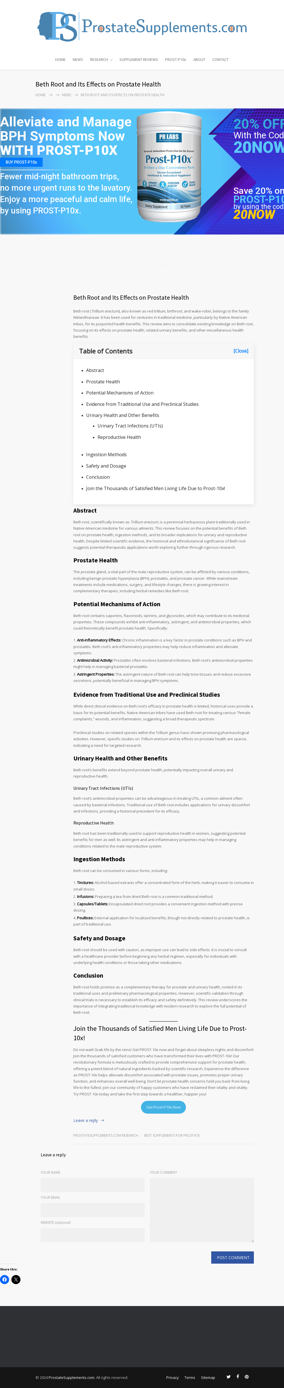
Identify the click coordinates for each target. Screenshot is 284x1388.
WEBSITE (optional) (56, 1222)
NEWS (78, 59)
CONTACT (220, 59)
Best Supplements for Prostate (172, 1135)
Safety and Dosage (106, 466)
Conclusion (98, 477)
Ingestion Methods (106, 454)
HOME (60, 59)
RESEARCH (99, 59)
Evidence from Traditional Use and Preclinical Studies (142, 404)
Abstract (95, 370)
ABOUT (199, 59)
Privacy (172, 1377)
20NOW (254, 214)
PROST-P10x (175, 59)
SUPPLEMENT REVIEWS (138, 59)
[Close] (240, 351)
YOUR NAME (50, 1172)
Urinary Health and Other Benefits (122, 415)
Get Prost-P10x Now (163, 1107)
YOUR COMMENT (163, 1172)
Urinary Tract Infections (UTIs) (130, 426)
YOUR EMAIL (50, 1197)
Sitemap (208, 1377)
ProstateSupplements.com (71, 1377)
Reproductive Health (119, 437)
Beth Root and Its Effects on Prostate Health (131, 297)
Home (40, 94)
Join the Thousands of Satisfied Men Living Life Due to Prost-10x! (155, 488)
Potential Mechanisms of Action (120, 393)
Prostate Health (103, 382)
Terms (190, 1377)
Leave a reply (85, 1120)
